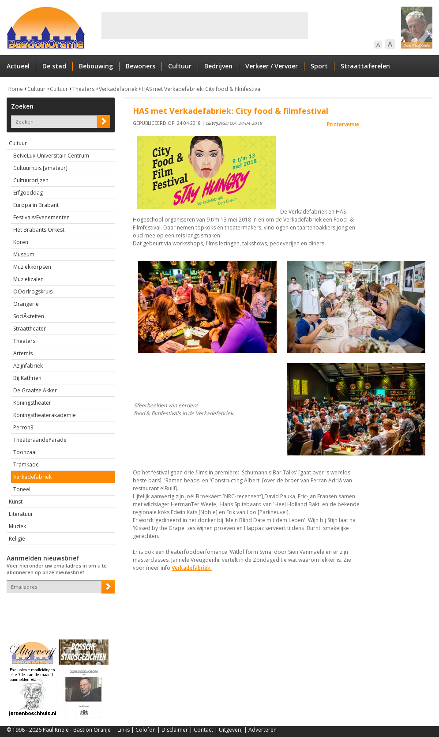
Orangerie (26, 304)
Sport (319, 66)
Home (15, 89)
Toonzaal (25, 452)
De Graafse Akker (35, 390)
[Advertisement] (204, 25)
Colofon (145, 729)
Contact (203, 729)
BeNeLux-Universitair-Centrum (51, 155)
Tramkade (26, 464)
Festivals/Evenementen (41, 217)
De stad (54, 66)
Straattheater (29, 328)
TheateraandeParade (40, 440)
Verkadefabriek (118, 89)
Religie (17, 538)
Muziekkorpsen (32, 267)
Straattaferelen (365, 66)
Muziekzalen (28, 279)
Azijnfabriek (28, 365)
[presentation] (58, 608)
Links (123, 729)
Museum (23, 254)
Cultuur (179, 66)
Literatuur (21, 514)
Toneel (21, 489)
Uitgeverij (231, 729)
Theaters (83, 89)
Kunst (16, 501)
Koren (20, 242)
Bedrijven (218, 66)
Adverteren (262, 729)
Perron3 (23, 427)
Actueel (18, 66)
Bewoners (140, 66)
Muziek (17, 526)
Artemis (23, 353)
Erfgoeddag (28, 192)
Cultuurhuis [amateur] (40, 168)
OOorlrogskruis (33, 291)
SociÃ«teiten (28, 316)
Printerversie (343, 124)
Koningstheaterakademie (44, 415)
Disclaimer (174, 729)
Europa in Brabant (36, 205)
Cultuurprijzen (31, 180)
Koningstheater (32, 402)
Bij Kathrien (27, 378)
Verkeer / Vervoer (271, 66)
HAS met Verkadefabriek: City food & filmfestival (202, 89)
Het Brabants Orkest (38, 229)
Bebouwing (96, 66)
